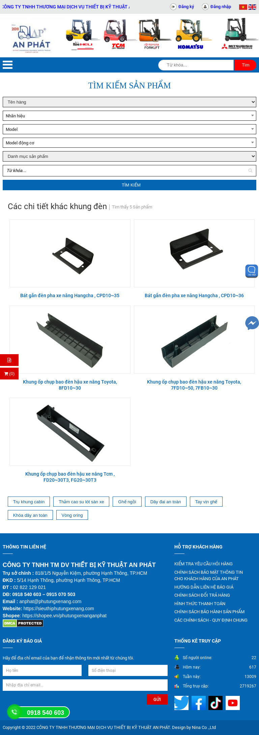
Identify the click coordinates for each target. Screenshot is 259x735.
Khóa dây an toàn (30, 515)
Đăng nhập (220, 6)
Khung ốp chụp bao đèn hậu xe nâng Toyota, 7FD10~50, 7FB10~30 (194, 385)
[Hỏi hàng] (9, 360)
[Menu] (7, 65)
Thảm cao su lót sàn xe (81, 501)
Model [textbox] (12, 129)
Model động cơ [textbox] (20, 142)
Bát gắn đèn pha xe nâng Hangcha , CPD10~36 (194, 295)
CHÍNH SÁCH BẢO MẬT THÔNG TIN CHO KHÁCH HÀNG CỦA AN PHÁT (208, 576)
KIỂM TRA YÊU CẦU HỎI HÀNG (203, 563)
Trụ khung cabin (29, 501)
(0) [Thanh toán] (9, 373)
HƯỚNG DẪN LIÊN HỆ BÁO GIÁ (203, 587)
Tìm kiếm (131, 185)
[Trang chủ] (32, 35)
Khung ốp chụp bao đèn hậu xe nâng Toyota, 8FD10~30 (70, 385)
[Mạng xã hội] (182, 702)
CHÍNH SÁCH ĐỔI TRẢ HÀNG (202, 595)
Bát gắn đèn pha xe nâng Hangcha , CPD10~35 (69, 295)
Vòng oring (72, 515)
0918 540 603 (45, 712)
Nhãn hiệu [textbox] (15, 115)
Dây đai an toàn (165, 501)
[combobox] (130, 116)
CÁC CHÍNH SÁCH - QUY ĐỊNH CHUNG (211, 620)
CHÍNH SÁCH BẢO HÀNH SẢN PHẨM (209, 611)
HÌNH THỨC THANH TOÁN (199, 603)
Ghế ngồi (127, 501)
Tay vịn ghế (206, 501)
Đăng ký (186, 6)
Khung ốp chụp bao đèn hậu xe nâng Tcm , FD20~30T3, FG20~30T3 (70, 477)
